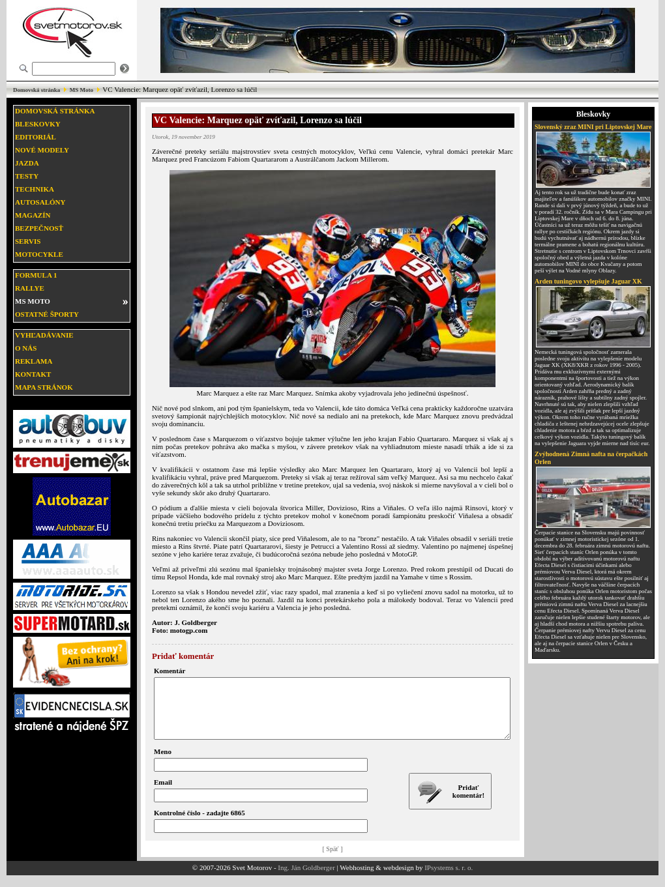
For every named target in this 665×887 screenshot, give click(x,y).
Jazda (27, 163)
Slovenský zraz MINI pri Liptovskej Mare (593, 126)
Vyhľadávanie (44, 335)
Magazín (32, 215)
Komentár (169, 671)
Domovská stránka (36, 90)
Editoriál (35, 137)
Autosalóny (40, 202)
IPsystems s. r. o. (448, 879)
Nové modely (42, 150)
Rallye (29, 288)
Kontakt (33, 374)
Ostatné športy (47, 314)
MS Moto (81, 90)
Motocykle (39, 254)
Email (163, 794)
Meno (162, 763)
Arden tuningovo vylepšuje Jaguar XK (588, 281)
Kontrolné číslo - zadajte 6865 (199, 824)
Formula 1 (36, 275)
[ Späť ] (333, 860)
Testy (26, 176)
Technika (34, 189)
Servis (27, 241)
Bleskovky (38, 124)
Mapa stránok (44, 387)
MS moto (32, 301)
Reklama (33, 361)
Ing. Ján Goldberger (306, 879)
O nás (26, 348)
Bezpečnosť (39, 228)
